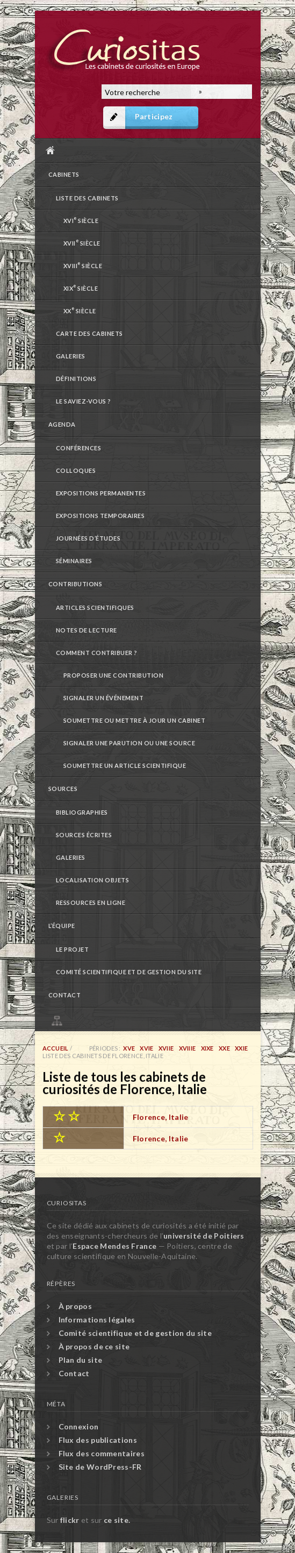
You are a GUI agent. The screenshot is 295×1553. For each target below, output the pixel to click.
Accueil (145, 150)
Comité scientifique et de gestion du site (129, 971)
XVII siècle (81, 242)
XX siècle (79, 309)
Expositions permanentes (101, 493)
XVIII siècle (83, 264)
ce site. (117, 1520)
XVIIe (166, 1048)
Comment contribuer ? (97, 652)
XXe (224, 1048)
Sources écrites (84, 834)
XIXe (207, 1048)
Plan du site (150, 1019)
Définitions (76, 378)
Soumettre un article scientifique (124, 765)
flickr (70, 1520)
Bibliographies (82, 812)
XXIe (241, 1048)
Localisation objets (92, 879)
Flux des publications (98, 1439)
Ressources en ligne (91, 902)
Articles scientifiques (95, 607)
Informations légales (97, 1319)
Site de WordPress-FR (100, 1466)
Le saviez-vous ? (83, 401)
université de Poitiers (203, 1235)
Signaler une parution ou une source (129, 742)
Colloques (76, 470)
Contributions (75, 583)
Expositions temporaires (100, 515)
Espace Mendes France (114, 1245)
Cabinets (64, 174)
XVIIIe (187, 1048)
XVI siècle (81, 219)
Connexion (79, 1426)
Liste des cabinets (87, 198)
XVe (129, 1048)
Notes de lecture (86, 630)
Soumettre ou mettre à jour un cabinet (134, 720)
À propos (75, 1306)
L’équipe (61, 925)
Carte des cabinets (89, 333)
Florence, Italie (161, 1116)
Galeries (70, 356)
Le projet (72, 949)
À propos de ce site (94, 1346)
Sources (63, 788)
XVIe (146, 1048)
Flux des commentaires (102, 1453)
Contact (64, 994)
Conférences (79, 447)
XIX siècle (80, 287)
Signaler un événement (103, 697)
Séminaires (74, 560)
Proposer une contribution (113, 675)
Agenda (62, 424)
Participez (154, 116)
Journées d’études (88, 538)
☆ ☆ (66, 1116)
